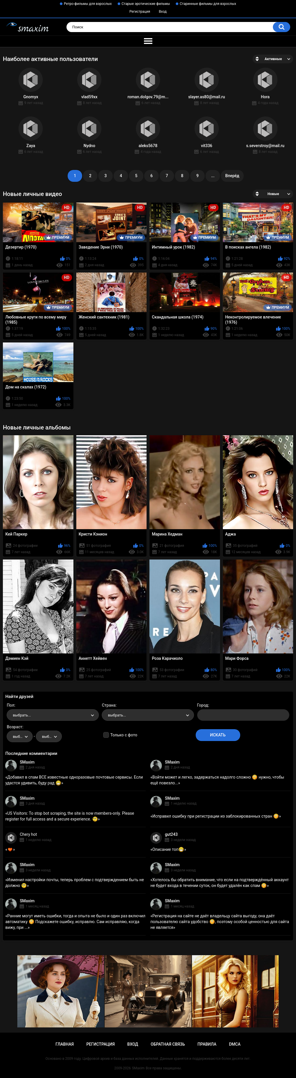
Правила (206, 1044)
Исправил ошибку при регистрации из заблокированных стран (215, 816)
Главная (65, 1044)
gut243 (171, 834)
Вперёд (232, 175)
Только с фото (123, 735)
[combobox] (53, 715)
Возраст (14, 727)
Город (202, 705)
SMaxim (27, 762)
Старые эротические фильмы (146, 4)
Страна (108, 705)
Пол (10, 705)
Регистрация (140, 12)
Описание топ (168, 849)
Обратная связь (168, 1044)
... (212, 175)
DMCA (234, 1044)
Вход (162, 12)
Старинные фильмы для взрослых (208, 4)
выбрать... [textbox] (22, 715)
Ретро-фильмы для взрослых (88, 4)
